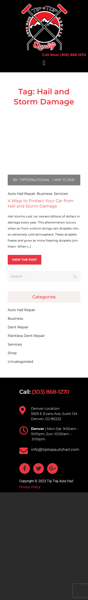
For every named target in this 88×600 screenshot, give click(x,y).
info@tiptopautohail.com (55, 449)
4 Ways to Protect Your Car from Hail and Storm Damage (40, 203)
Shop (12, 353)
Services (61, 194)
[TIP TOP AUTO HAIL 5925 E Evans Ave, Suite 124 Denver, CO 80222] (44, 546)
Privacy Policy (29, 487)
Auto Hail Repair (21, 194)
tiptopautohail (35, 180)
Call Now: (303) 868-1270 (64, 55)
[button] (44, 63)
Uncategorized (20, 362)
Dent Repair (18, 327)
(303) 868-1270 (50, 391)
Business (44, 194)
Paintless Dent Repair (26, 336)
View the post (24, 260)
